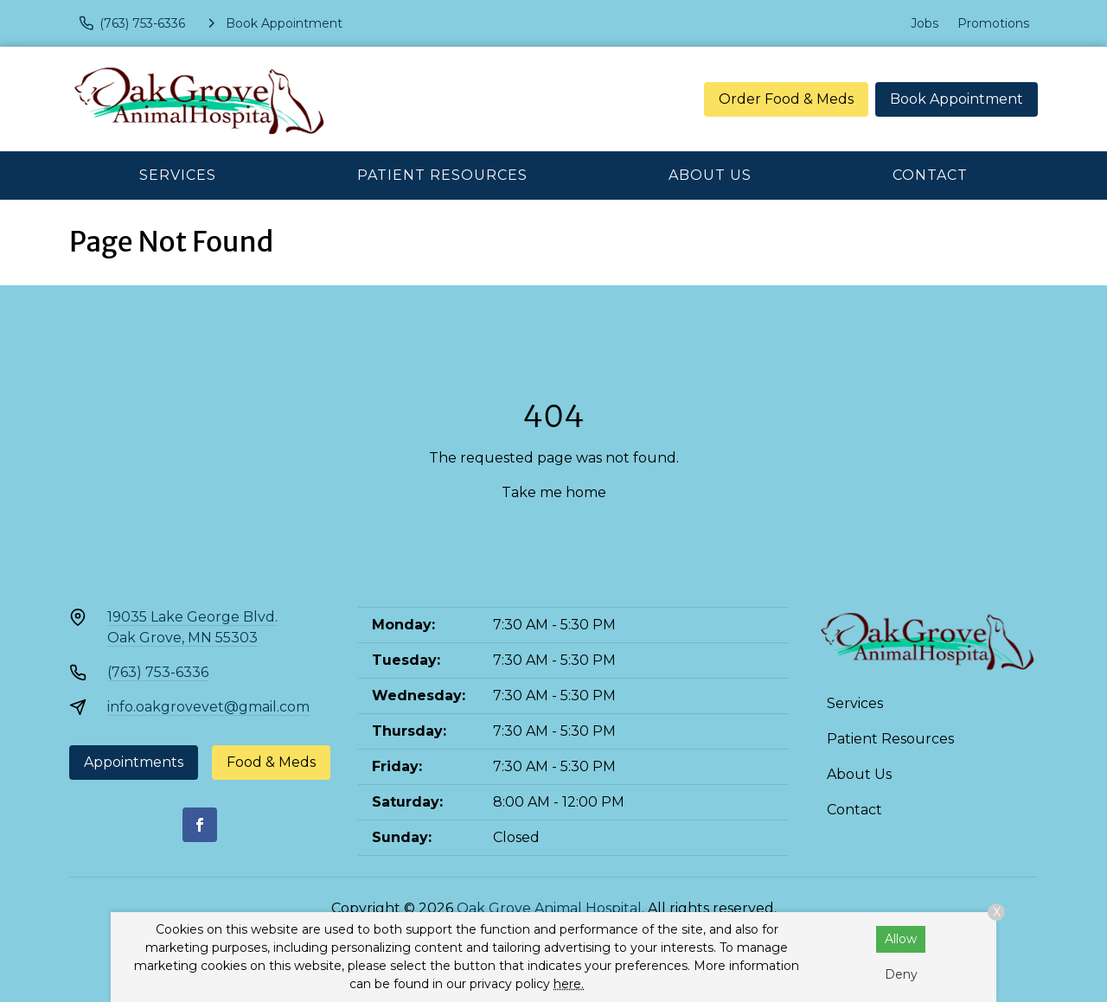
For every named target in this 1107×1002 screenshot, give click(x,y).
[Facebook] (199, 824)
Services (177, 175)
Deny (901, 974)
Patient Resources (442, 175)
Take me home (554, 492)
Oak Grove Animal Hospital (549, 908)
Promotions (993, 23)
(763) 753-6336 (157, 672)
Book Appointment (956, 99)
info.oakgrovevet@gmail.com (208, 707)
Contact (930, 175)
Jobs (924, 23)
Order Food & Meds (786, 99)
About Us (710, 175)
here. (569, 984)
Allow (901, 939)
